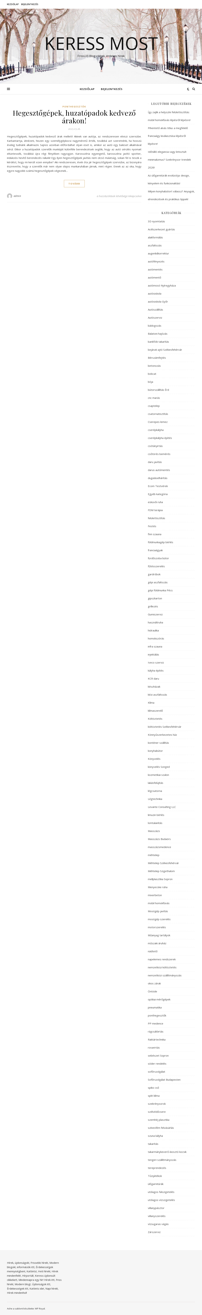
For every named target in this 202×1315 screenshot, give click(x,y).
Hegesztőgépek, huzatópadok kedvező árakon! (74, 116)
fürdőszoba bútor (158, 558)
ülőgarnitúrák (155, 1184)
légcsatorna (155, 791)
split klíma (154, 1095)
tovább (74, 183)
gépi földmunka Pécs (160, 590)
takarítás (153, 1144)
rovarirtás (154, 1047)
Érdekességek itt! (17, 1288)
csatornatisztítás (158, 414)
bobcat (152, 373)
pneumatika (155, 1007)
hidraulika (153, 630)
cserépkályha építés (160, 438)
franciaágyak (155, 550)
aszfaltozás (155, 245)
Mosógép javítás (158, 911)
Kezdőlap (13, 4)
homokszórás (156, 638)
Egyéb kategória (158, 494)
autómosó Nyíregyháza (162, 285)
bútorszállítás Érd (158, 389)
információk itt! (25, 1267)
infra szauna (155, 646)
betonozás (154, 365)
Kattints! (32, 1271)
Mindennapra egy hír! (31, 1280)
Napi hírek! (51, 1288)
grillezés (153, 606)
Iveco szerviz (156, 662)
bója (150, 381)
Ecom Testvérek (158, 486)
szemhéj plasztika (158, 1119)
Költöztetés (155, 718)
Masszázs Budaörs (159, 839)
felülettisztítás (156, 518)
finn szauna (154, 534)
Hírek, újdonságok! (18, 1262)
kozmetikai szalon (158, 775)
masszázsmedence (159, 847)
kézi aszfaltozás (157, 694)
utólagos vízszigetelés (161, 1200)
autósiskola (154, 293)
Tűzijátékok (155, 1176)
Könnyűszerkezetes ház (162, 734)
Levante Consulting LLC (162, 807)
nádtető (152, 951)
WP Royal (40, 1308)
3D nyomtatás (156, 221)
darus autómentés (159, 470)
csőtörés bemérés (159, 454)
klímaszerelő (155, 710)
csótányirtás (155, 446)
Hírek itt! (49, 1280)
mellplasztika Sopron (160, 879)
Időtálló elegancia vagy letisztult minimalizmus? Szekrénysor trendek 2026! (169, 159)
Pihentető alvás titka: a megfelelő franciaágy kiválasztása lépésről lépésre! (168, 135)
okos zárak (154, 983)
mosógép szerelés (159, 919)
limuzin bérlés (156, 815)
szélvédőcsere (157, 1111)
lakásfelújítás (155, 783)
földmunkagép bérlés (160, 542)
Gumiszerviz (155, 614)
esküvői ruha (155, 502)
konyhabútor (155, 750)
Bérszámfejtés (157, 357)
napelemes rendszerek (162, 959)
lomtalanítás (155, 823)
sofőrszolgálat (156, 1071)
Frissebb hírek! (39, 1262)
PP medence (155, 1023)
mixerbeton (155, 895)
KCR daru (153, 678)
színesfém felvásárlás (161, 1127)
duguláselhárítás (157, 478)
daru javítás (155, 462)
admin (17, 196)
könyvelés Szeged (159, 766)
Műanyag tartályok (159, 935)
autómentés (155, 269)
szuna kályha (155, 1135)
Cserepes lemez (158, 422)
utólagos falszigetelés (161, 1192)
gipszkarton (155, 598)
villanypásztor (156, 1208)
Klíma (151, 702)
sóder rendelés (157, 1063)
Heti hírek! (44, 1271)
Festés (152, 526)
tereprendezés (157, 1168)
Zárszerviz (154, 1232)
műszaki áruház (157, 943)
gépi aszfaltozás (158, 582)
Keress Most (101, 43)
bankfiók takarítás (158, 341)
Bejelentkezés (29, 4)
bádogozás (154, 325)
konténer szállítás (158, 742)
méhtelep (153, 855)
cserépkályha (156, 430)
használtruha (155, 622)
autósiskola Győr (158, 301)
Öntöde (152, 991)
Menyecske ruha (157, 887)
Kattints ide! (37, 1288)
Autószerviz (155, 317)
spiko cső (153, 1087)
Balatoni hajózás (157, 333)
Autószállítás (155, 309)
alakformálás (155, 237)
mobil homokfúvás (159, 903)
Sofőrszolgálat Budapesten (164, 1079)
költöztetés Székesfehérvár (164, 726)
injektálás (153, 654)
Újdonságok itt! (41, 1284)
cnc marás (154, 398)
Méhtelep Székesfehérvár (163, 863)
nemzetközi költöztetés (162, 967)
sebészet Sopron (158, 1055)
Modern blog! (23, 1284)
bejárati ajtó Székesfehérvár (165, 349)
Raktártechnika (157, 1039)
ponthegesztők (74, 106)
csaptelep (154, 406)
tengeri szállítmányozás (162, 1160)
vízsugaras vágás (158, 1224)
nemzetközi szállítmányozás (165, 975)
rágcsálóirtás (155, 1031)
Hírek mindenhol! (17, 1292)
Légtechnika (155, 799)
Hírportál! (28, 1275)
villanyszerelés (157, 1216)
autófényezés (156, 261)
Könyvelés (154, 758)
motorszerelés (157, 927)
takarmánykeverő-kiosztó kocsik (167, 1152)
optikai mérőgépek (159, 999)
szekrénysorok (157, 1103)
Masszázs (154, 831)
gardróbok (154, 574)
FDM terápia (155, 510)
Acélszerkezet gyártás (161, 229)
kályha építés (156, 670)
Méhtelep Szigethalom (161, 871)
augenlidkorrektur (158, 253)
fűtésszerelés (156, 566)
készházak (154, 686)
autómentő (154, 277)
